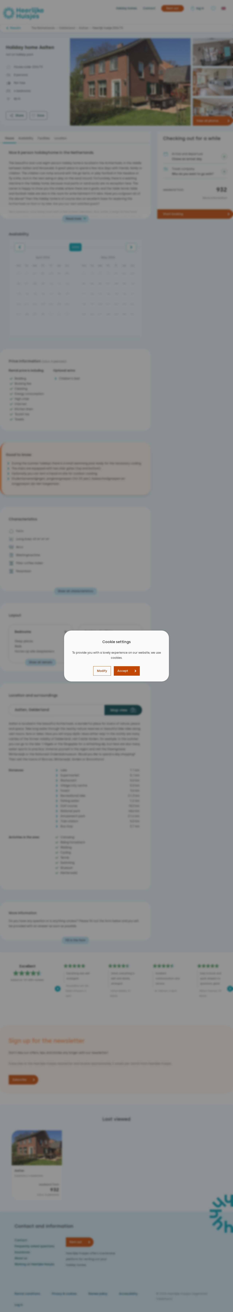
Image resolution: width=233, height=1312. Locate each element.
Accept (122, 671)
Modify (102, 671)
